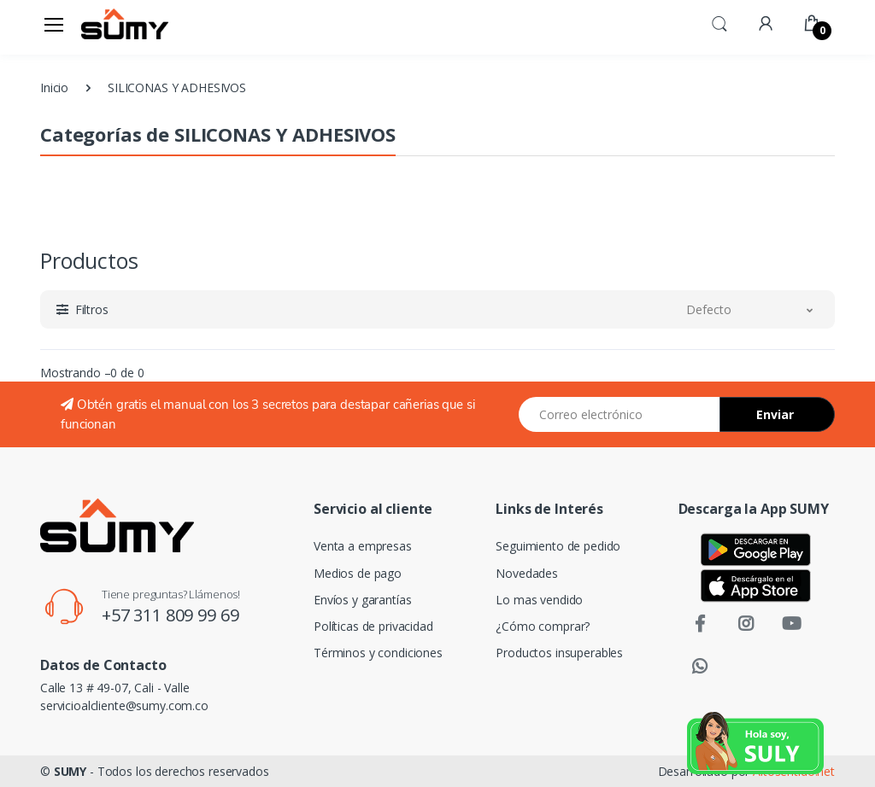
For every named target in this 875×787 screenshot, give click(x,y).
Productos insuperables (559, 652)
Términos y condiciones (378, 652)
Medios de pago (358, 573)
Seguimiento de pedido (558, 546)
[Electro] (124, 23)
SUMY (70, 771)
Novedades (527, 573)
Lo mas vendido (539, 600)
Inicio (54, 87)
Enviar (775, 414)
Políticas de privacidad (373, 626)
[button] (719, 22)
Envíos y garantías (362, 600)
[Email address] (619, 414)
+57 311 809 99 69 (170, 615)
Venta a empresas (363, 546)
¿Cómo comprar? (543, 626)
